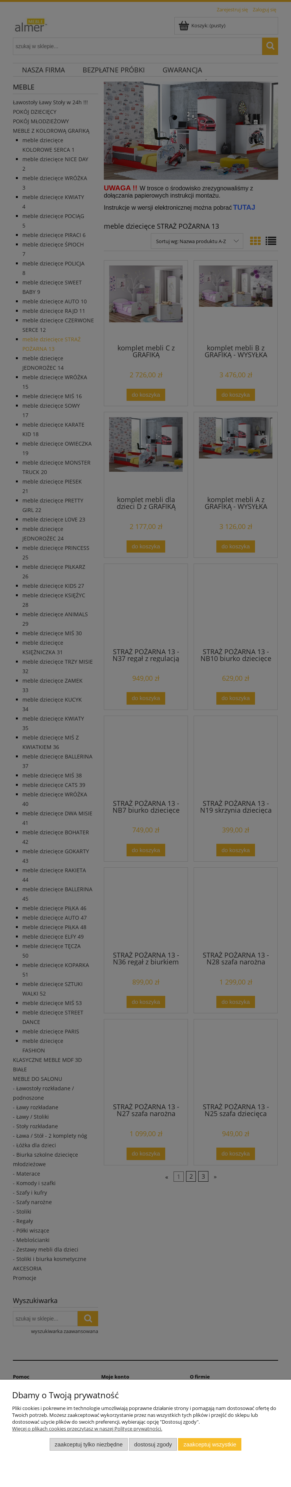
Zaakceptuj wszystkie (209, 1444)
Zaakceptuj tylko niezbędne (88, 1444)
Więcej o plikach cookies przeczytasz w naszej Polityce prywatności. (87, 1428)
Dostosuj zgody (153, 1444)
